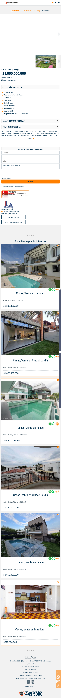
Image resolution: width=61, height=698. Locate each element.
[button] (30, 87)
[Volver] (3, 2)
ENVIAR (30, 181)
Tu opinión (60, 349)
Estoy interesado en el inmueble (30, 166)
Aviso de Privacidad (30, 670)
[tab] (30, 87)
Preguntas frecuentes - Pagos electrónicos (30, 675)
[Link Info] (30, 298)
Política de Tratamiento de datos (17, 186)
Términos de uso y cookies (30, 672)
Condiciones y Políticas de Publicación (30, 664)
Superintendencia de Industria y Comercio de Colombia (31, 678)
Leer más (29, 139)
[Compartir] (58, 3)
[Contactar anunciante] (57, 290)
